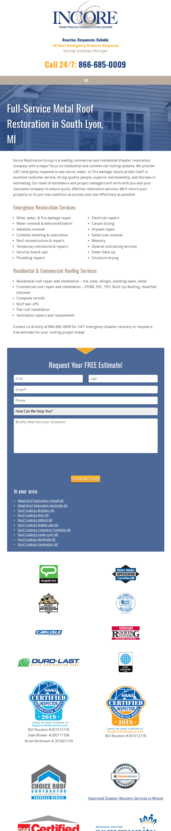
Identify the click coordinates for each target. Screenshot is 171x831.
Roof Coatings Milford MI (35, 520)
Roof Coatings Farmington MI (38, 544)
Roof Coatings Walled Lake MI (38, 525)
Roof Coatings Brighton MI (36, 510)
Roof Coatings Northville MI (36, 539)
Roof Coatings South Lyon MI (38, 534)
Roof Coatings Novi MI (33, 515)
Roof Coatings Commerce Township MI (44, 530)
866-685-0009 (102, 64)
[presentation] (86, 463)
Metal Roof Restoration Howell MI (41, 501)
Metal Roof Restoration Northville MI (42, 505)
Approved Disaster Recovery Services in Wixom (125, 798)
